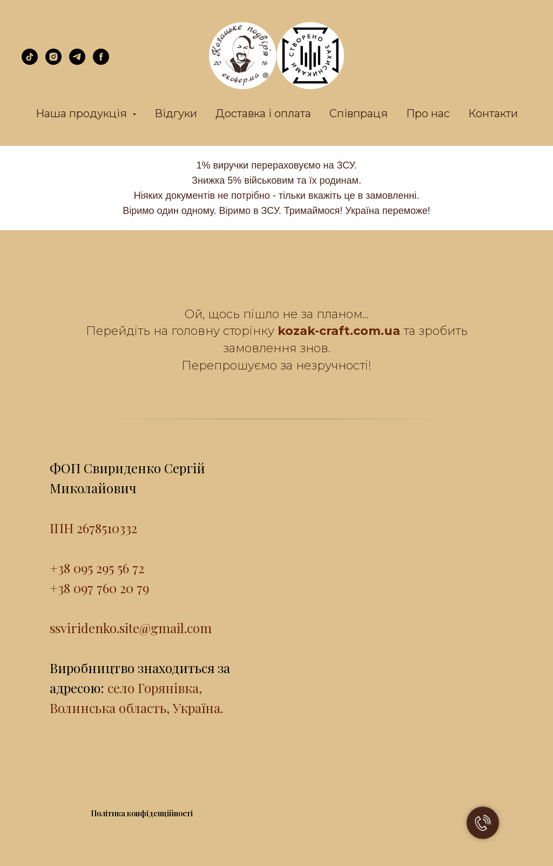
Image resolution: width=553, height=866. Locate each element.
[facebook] (101, 61)
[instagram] (53, 61)
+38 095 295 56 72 (97, 567)
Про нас (428, 113)
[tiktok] (30, 61)
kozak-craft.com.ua (339, 331)
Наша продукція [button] (83, 113)
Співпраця (358, 113)
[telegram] (77, 61)
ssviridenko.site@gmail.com (131, 627)
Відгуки (175, 113)
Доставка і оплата (263, 113)
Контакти (493, 113)
